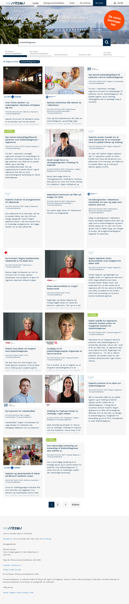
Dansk (5, 593)
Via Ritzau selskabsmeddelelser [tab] (39, 52)
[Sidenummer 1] (52, 505)
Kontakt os (7, 539)
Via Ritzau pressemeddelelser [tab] (13, 52)
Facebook (15, 565)
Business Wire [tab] (85, 55)
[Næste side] (66, 505)
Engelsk (12, 593)
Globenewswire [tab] (61, 55)
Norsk (19, 593)
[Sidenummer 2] (58, 505)
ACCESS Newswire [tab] (107, 54)
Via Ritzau (47, 539)
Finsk (31, 593)
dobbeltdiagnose (30, 62)
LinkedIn (6, 565)
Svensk (25, 593)
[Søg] (60, 42)
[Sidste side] (75, 505)
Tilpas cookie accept (12, 570)
